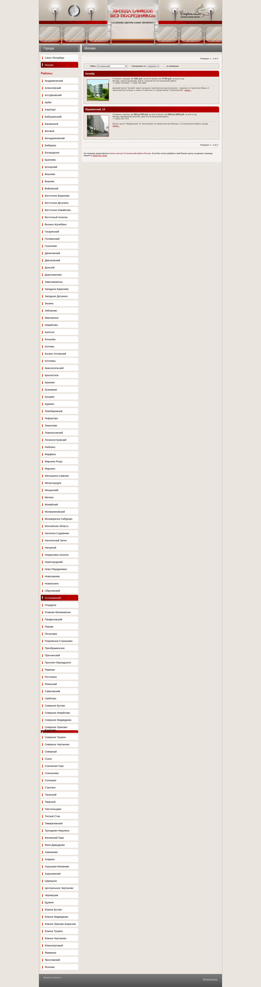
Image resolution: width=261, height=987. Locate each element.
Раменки (50, 669)
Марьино (50, 468)
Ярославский (52, 959)
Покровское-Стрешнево (58, 641)
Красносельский (54, 368)
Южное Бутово (53, 909)
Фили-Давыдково (55, 845)
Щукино (49, 902)
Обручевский (52, 590)
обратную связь (100, 155)
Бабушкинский (53, 116)
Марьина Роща (53, 461)
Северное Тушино (55, 737)
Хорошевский (53, 873)
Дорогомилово (53, 274)
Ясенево (50, 967)
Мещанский (51, 490)
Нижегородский (54, 562)
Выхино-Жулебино (56, 224)
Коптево (49, 346)
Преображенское (55, 648)
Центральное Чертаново (59, 888)
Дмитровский (52, 260)
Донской (49, 267)
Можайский (51, 504)
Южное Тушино (54, 931)
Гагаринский (52, 231)
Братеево (50, 159)
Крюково (50, 382)
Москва (49, 65)
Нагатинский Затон (56, 540)
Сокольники (52, 773)
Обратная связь (210, 979)
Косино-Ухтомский (55, 353)
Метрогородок (53, 483)
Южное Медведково (56, 916)
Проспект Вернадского (58, 662)
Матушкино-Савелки (57, 475)
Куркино (49, 404)
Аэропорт (50, 109)
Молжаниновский (55, 511)
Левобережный (53, 411)
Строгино (50, 787)
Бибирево (50, 145)
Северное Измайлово (57, 712)
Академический (54, 80)
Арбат (48, 102)
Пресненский (52, 655)
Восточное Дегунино (57, 202)
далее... (188, 90)
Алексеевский (53, 88)
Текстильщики (53, 809)
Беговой (49, 131)
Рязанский (51, 684)
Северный (51, 751)
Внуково (49, 181)
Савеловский (52, 691)
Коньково (50, 339)
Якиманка (50, 952)
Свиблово (50, 698)
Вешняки (50, 174)
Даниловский (52, 253)
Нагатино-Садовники (57, 533)
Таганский (50, 794)
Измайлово (51, 325)
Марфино (50, 454)
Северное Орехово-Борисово (56, 728)
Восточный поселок (56, 217)
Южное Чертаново (55, 938)
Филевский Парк (54, 837)
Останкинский (53, 597)
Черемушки (51, 895)
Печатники (51, 633)
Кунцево (49, 396)
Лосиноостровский (55, 439)
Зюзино (49, 303)
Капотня (49, 332)
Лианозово (51, 425)
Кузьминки (51, 389)
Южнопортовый (54, 945)
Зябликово (51, 310)
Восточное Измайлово (58, 210)
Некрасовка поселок (56, 554)
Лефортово (51, 418)
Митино (49, 497)
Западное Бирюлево (57, 289)
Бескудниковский (55, 138)
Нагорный (50, 547)
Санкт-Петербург (55, 57)
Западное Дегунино (56, 296)
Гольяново (51, 246)
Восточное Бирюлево (57, 195)
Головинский (52, 238)
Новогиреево (52, 576)
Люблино (50, 447)
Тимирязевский (54, 823)
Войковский (51, 188)
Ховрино (50, 859)
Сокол (48, 758)
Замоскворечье (54, 281)
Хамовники (51, 852)
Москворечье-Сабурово (58, 518)
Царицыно (51, 880)
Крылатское (52, 375)
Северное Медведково (58, 720)
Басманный (51, 123)
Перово (49, 626)
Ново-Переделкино (56, 569)
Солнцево (50, 780)
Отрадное (50, 605)
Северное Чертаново (57, 744)
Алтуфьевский (53, 95)
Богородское (52, 152)
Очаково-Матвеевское (58, 612)
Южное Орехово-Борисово (60, 924)
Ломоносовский (54, 432)
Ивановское (52, 317)
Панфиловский (53, 619)
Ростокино (51, 676)
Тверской (50, 801)
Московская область (56, 526)
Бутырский (51, 167)
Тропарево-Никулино (57, 830)
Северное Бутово (55, 705)
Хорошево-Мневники (57, 866)
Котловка (50, 360)
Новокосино (52, 583)
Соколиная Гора (54, 766)
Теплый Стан (52, 816)
